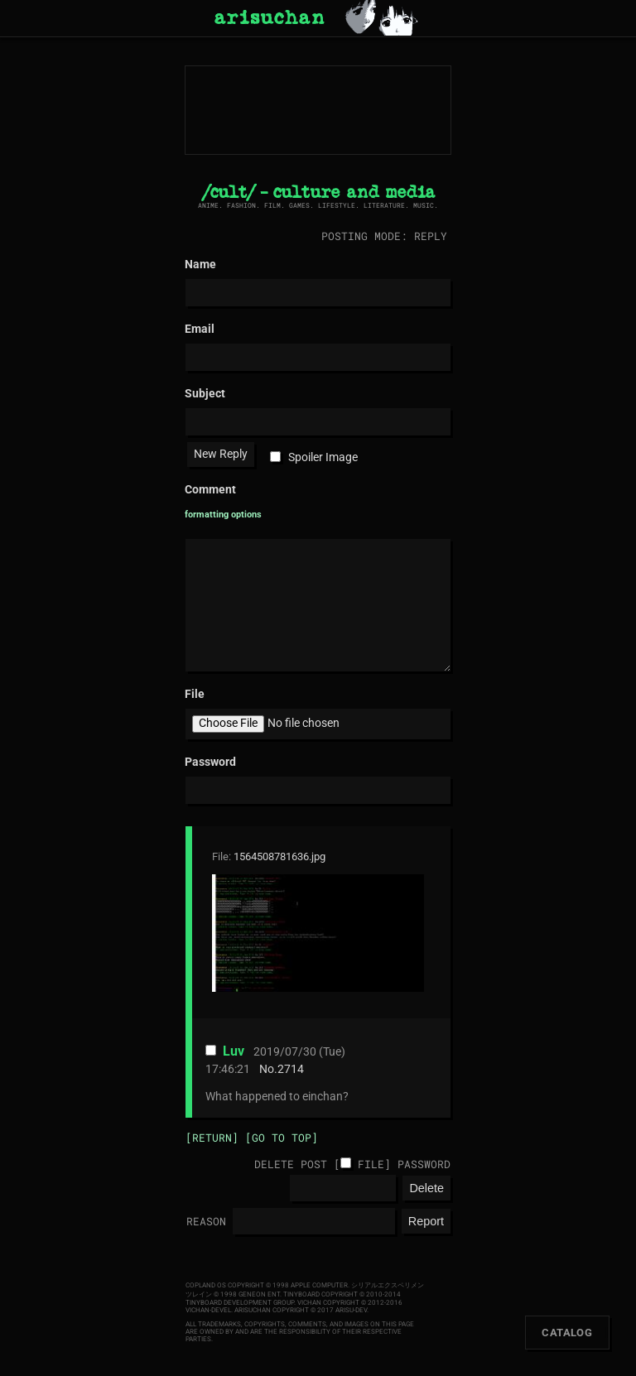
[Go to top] (281, 1137)
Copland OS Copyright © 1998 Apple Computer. (267, 1285)
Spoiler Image (323, 457)
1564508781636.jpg (279, 856)
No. (268, 1069)
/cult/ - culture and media (318, 192)
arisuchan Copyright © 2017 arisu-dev (300, 1310)
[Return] (212, 1137)
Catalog (567, 1332)
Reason (206, 1221)
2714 (290, 1069)
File (371, 1164)
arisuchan (269, 18)
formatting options (223, 514)
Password (424, 1164)
